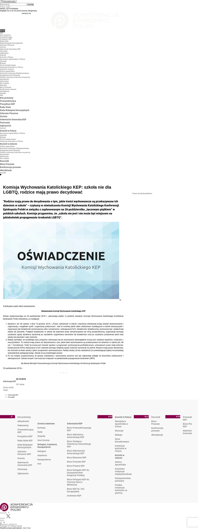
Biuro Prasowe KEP (76, 461)
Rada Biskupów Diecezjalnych (24, 446)
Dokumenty (23, 425)
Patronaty (22, 469)
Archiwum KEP (74, 495)
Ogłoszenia (23, 473)
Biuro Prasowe (155, 422)
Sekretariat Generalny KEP (24, 463)
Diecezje (119, 430)
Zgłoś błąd (27, 528)
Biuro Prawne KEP (76, 466)
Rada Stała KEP (25, 440)
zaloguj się (26, 13)
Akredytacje (157, 435)
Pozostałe (11, 397)
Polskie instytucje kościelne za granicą (121, 489)
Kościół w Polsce (123, 417)
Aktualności (23, 421)
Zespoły (41, 436)
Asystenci (42, 455)
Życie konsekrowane (122, 440)
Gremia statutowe (46, 423)
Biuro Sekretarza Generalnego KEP (75, 435)
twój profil (6, 7)
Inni (39, 463)
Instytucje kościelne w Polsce (120, 448)
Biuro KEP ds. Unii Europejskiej (75, 490)
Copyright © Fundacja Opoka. (11, 526)
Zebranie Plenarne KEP (24, 452)
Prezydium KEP (24, 436)
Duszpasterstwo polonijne (123, 479)
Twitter (21, 384)
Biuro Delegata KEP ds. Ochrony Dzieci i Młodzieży (78, 482)
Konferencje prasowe (157, 429)
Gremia (21, 458)
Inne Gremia (43, 440)
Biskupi (118, 435)
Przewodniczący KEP (25, 430)
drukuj (5, 387)
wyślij (11, 387)
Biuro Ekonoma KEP (76, 457)
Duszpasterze (44, 459)
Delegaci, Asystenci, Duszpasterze (47, 445)
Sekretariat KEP (74, 423)
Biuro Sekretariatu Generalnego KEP (76, 452)
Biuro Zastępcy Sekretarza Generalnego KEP (79, 444)
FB (17, 384)
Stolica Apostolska (120, 463)
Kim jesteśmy (24, 417)
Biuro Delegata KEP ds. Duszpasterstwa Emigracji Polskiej (78, 473)
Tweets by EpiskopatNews (142, 193)
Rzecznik (155, 417)
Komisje (41, 428)
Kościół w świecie (119, 456)
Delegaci (41, 451)
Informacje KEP (13, 395)
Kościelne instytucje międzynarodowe (123, 471)
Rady (39, 432)
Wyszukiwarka (9, 1)
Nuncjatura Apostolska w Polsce (121, 424)
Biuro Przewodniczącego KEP (79, 429)
